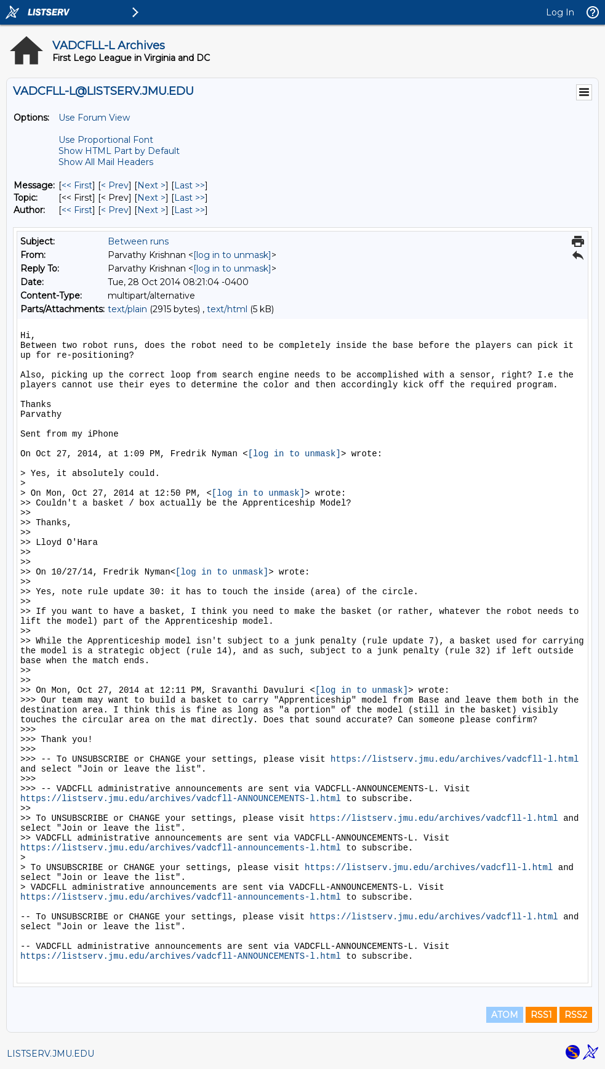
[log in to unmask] (232, 254)
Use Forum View (94, 117)
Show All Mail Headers (105, 161)
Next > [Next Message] (151, 185)
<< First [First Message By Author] (77, 210)
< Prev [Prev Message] (115, 185)
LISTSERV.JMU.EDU (50, 1053)
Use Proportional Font (105, 139)
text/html (227, 309)
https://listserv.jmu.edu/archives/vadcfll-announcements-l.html (180, 848)
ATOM (504, 1014)
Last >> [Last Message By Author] (189, 210)
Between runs (138, 241)
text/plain (127, 309)
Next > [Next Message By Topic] (151, 197)
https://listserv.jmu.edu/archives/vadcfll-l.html (455, 759)
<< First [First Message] (77, 185)
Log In (560, 12)
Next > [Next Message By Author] (151, 210)
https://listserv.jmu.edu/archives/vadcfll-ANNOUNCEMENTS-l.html (180, 799)
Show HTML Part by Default (119, 150)
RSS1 (541, 1014)
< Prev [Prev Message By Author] (115, 210)
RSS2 (575, 1014)
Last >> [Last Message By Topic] (189, 197)
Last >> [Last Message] (189, 185)
